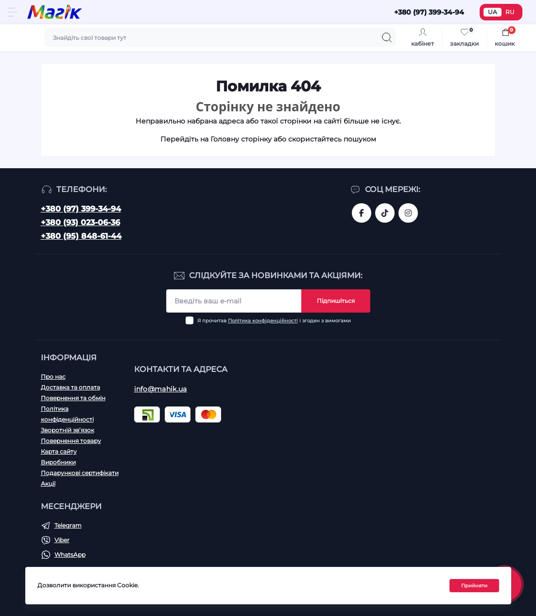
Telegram (68, 525)
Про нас (53, 376)
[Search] (387, 37)
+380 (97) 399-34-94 (81, 208)
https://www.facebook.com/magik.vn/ (361, 213)
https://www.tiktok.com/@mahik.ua (384, 213)
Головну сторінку (241, 139)
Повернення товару (71, 440)
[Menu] (12, 12)
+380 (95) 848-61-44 (81, 236)
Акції (48, 483)
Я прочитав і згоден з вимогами (274, 320)
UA (492, 12)
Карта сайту (59, 451)
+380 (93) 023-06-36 (80, 222)
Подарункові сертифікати (80, 472)
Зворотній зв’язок (67, 430)
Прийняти (474, 585)
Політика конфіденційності (263, 320)
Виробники (58, 462)
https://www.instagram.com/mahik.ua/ (408, 213)
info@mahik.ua (160, 389)
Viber (61, 540)
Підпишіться (336, 300)
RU (510, 12)
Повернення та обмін (73, 398)
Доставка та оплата (70, 387)
